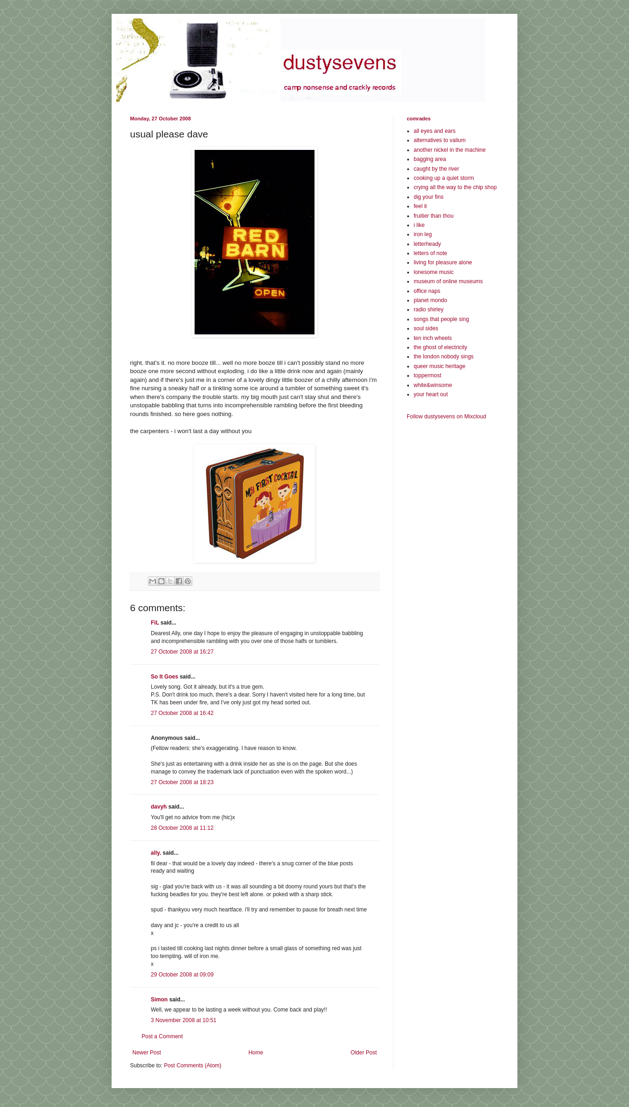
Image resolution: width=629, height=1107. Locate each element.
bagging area (430, 159)
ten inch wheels (433, 338)
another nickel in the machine (450, 150)
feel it (420, 206)
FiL (155, 622)
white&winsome (433, 385)
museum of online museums (448, 281)
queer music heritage (439, 366)
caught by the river (436, 169)
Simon (159, 999)
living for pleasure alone (443, 262)
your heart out (431, 394)
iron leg (423, 234)
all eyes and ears (435, 131)
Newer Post (146, 1052)
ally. (156, 853)
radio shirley (429, 309)
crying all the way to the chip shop (455, 187)
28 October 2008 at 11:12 (182, 828)
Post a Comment (162, 1036)
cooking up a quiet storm (444, 178)
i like (419, 225)
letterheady (427, 244)
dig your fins (429, 197)
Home (256, 1052)
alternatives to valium (440, 140)
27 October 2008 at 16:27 (182, 652)
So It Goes (164, 676)
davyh (159, 806)
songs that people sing (441, 319)
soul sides (426, 328)
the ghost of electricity (440, 347)
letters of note (430, 253)
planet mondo (430, 300)
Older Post (363, 1052)
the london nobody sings (444, 356)
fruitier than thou (434, 216)
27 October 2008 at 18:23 (182, 782)
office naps (427, 291)
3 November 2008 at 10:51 (183, 1020)
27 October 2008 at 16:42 (182, 713)
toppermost (427, 375)
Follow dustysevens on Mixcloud (446, 416)
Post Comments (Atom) (192, 1065)
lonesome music (434, 272)
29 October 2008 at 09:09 (182, 974)
